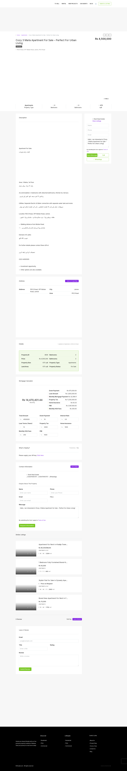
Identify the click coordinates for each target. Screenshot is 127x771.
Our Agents (83, 3)
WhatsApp (53, 477)
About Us (92, 740)
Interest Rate (64, 416)
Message (22, 504)
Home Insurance (65, 423)
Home (18, 35)
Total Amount (23, 416)
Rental (64, 3)
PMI (41, 431)
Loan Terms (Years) (25, 423)
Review (21, 653)
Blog (91, 3)
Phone (52, 489)
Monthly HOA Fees (25, 431)
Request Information (27, 525)
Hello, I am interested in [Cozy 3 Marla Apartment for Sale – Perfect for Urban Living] (49, 512)
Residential (44, 740)
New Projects (73, 3)
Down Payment (45, 416)
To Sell (57, 3)
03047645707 (32, 477)
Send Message (92, 155)
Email (21, 497)
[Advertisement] (48, 19)
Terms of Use (42, 520)
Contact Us (92, 748)
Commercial (44, 746)
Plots (42, 743)
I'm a (51, 497)
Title (20, 645)
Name (21, 489)
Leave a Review (77, 619)
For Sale (19, 46)
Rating (52, 645)
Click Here (40, 455)
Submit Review (25, 669)
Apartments (24, 35)
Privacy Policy (93, 743)
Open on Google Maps (72, 281)
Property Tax (44, 423)
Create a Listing (105, 3)
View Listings (74, 466)
